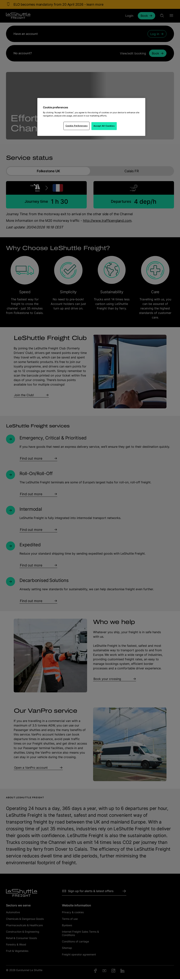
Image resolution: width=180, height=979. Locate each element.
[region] (91, 117)
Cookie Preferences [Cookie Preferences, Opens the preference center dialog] (76, 125)
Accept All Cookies (103, 126)
